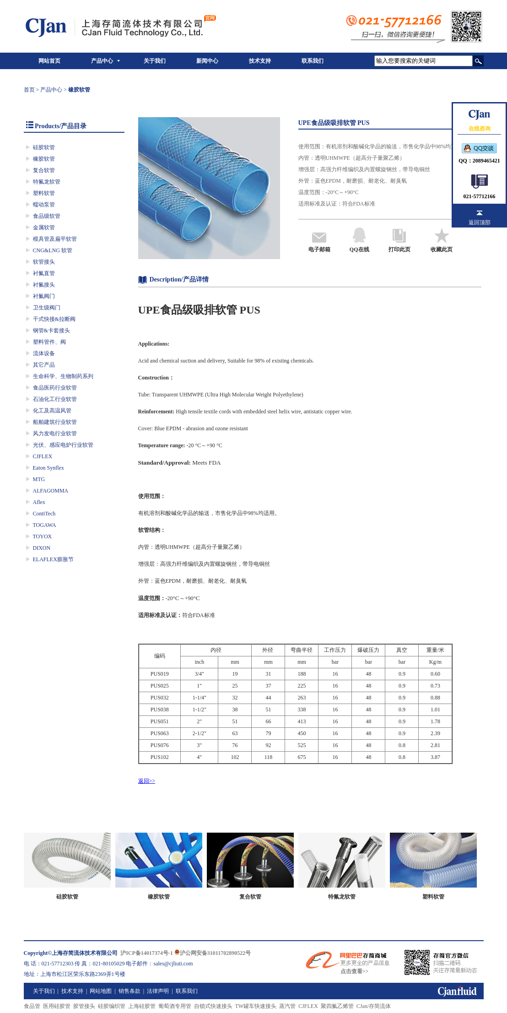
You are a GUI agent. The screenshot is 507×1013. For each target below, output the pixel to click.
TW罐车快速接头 (256, 1006)
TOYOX (42, 536)
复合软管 (44, 170)
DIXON (42, 548)
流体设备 (44, 353)
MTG (39, 479)
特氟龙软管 (46, 182)
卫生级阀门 (46, 307)
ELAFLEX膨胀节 (53, 559)
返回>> (147, 781)
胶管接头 (84, 1006)
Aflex (39, 502)
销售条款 (129, 991)
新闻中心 (207, 61)
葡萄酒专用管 (174, 1006)
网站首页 (49, 61)
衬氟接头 (44, 285)
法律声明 (158, 991)
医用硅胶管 (56, 1006)
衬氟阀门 (44, 296)
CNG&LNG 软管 (52, 250)
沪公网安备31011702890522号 (212, 953)
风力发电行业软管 (55, 433)
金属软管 (44, 227)
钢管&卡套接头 (51, 330)
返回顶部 (480, 222)
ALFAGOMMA (51, 491)
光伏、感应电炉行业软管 (63, 445)
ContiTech (44, 513)
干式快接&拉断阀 (54, 319)
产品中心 (102, 61)
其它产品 (44, 365)
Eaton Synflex (48, 468)
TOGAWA (44, 525)
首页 (29, 90)
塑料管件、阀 (49, 342)
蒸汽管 (287, 1006)
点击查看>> (354, 971)
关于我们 (155, 61)
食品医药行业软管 (55, 388)
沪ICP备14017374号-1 (146, 953)
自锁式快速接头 (213, 1006)
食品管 (32, 1006)
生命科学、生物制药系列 (63, 376)
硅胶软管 (44, 147)
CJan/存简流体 (373, 1006)
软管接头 (44, 262)
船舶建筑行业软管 (55, 422)
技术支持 (260, 61)
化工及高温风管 (52, 410)
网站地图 (101, 991)
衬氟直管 (44, 273)
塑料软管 (44, 193)
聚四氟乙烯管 (337, 1006)
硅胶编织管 (111, 1006)
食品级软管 (46, 216)
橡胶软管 (44, 159)
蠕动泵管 (44, 204)
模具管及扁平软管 (55, 239)
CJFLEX (43, 456)
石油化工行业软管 (55, 399)
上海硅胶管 (142, 1006)
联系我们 (313, 61)
